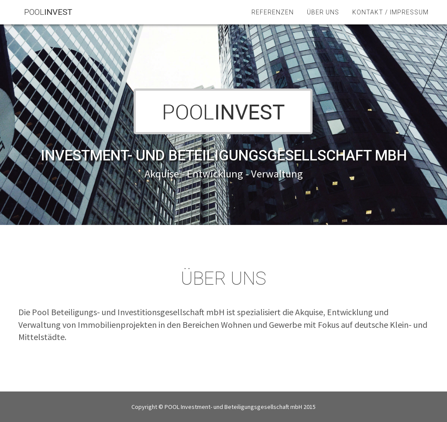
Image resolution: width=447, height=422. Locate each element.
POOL (54, 21)
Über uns (323, 21)
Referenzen (272, 21)
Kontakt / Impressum (390, 21)
